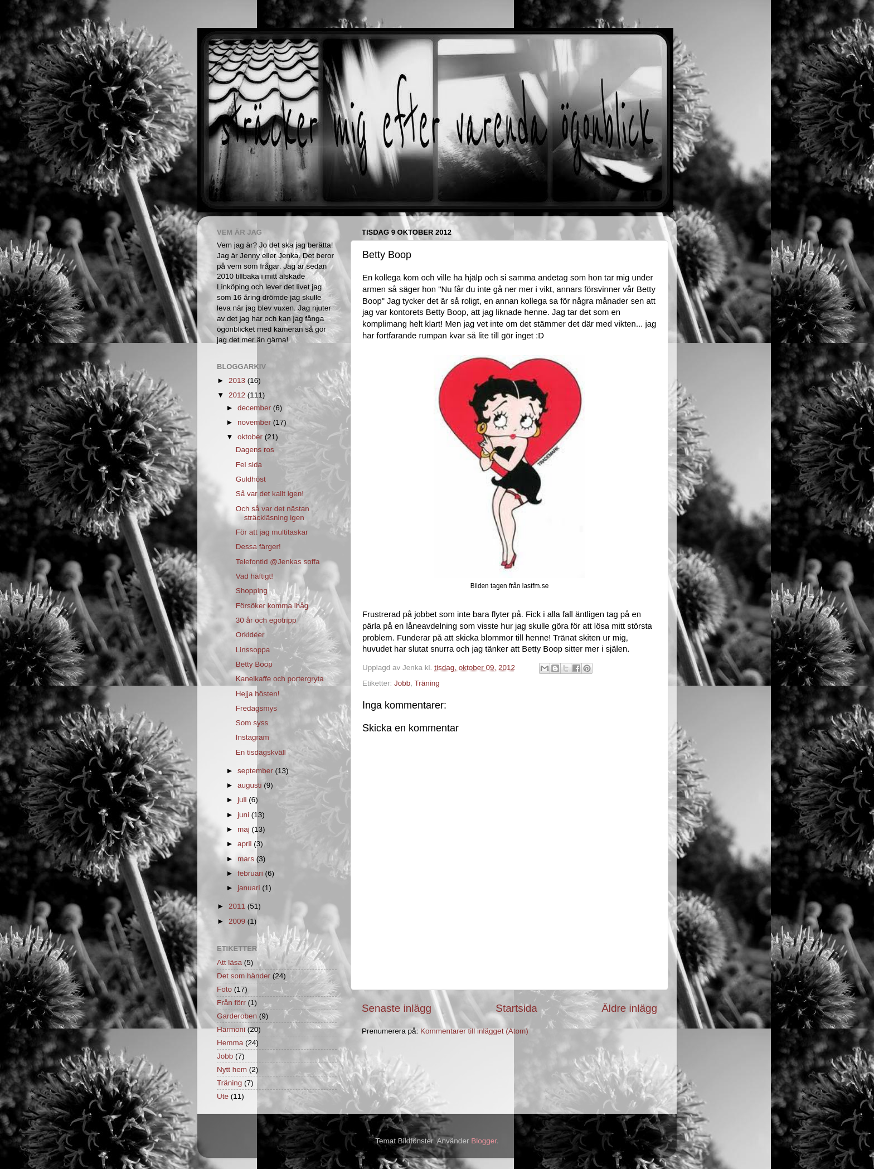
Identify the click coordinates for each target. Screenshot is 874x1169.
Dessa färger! (258, 546)
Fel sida (249, 464)
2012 (238, 395)
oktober (251, 437)
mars (246, 859)
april (245, 844)
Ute (223, 1096)
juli (243, 799)
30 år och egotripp (266, 620)
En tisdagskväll (261, 752)
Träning (427, 683)
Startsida (516, 1008)
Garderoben (237, 1016)
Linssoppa (253, 650)
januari (249, 888)
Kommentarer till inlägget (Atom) (474, 1031)
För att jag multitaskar (272, 532)
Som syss (252, 723)
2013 (238, 380)
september (256, 771)
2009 (238, 921)
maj (244, 829)
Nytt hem (232, 1069)
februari (251, 873)
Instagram (252, 737)
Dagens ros (255, 449)
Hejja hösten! (258, 694)
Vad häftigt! (254, 576)
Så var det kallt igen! (270, 493)
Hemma (230, 1043)
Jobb (402, 683)
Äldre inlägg (629, 1008)
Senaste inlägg (396, 1008)
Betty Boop (254, 664)
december (255, 408)
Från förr (231, 1002)
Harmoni (231, 1029)
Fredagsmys (256, 708)
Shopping (252, 590)
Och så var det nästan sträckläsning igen (272, 513)
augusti (250, 785)
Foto (224, 989)
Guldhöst (251, 479)
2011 (238, 906)
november (255, 422)
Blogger (484, 1141)
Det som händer (243, 976)
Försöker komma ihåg (272, 606)
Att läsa (229, 962)
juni (244, 815)
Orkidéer (250, 634)
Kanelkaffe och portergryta (280, 679)
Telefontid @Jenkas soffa (278, 561)
